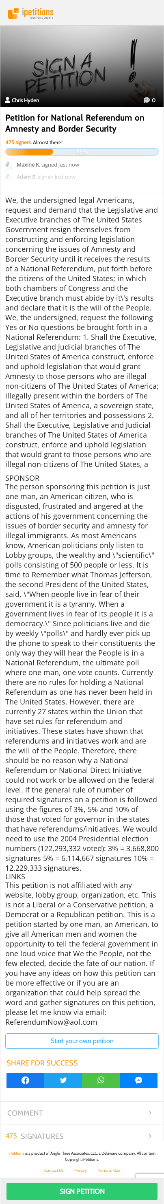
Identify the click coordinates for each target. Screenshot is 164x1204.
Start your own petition (82, 1041)
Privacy (80, 1170)
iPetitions (82, 13)
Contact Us (53, 1170)
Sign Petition (82, 1191)
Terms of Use (109, 1170)
